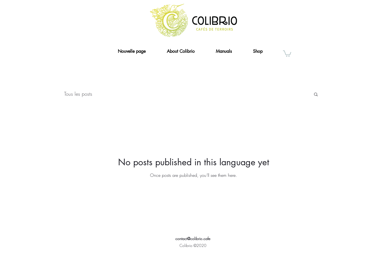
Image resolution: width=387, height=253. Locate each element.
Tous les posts (78, 93)
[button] (287, 53)
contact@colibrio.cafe (192, 238)
